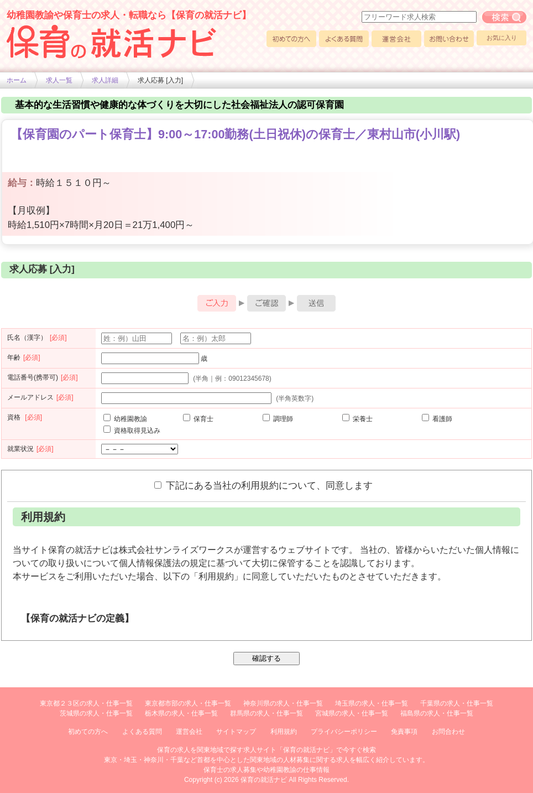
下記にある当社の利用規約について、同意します (263, 485)
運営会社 (396, 38)
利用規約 (283, 731)
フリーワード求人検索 (504, 17)
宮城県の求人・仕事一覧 (351, 713)
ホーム (17, 80)
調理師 (278, 419)
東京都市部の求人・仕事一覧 (188, 703)
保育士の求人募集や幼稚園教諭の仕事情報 (266, 770)
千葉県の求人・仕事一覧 (456, 703)
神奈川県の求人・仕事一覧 (283, 703)
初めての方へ (291, 38)
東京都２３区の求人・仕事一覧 (86, 703)
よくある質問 (344, 38)
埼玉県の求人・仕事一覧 (371, 703)
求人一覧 (59, 80)
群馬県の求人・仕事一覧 (266, 713)
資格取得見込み (131, 430)
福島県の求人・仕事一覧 (436, 713)
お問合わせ (448, 731)
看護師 (437, 419)
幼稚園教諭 (125, 419)
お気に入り (502, 37)
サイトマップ (236, 731)
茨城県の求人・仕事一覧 (96, 713)
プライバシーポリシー (344, 731)
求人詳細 (105, 80)
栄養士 (357, 419)
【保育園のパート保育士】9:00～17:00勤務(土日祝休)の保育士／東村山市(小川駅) (235, 134)
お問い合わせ (449, 38)
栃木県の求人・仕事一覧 (181, 713)
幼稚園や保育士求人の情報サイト (112, 41)
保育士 (198, 419)
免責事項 (404, 731)
